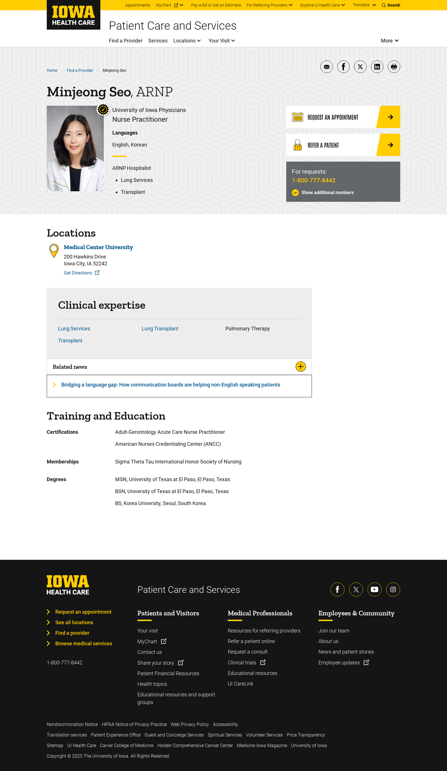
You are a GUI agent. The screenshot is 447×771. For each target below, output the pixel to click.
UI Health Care (81, 745)
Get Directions (78, 273)
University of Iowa (309, 745)
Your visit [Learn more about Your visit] (147, 631)
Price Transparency (306, 735)
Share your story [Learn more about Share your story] (156, 663)
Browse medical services (83, 643)
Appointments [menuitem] (137, 5)
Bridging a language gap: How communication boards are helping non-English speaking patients (170, 385)
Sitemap (55, 745)
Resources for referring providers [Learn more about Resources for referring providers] (264, 631)
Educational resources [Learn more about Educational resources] (252, 673)
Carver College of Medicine (126, 745)
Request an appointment (83, 612)
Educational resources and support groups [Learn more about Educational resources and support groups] (176, 698)
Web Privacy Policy (190, 724)
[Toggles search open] (391, 5)
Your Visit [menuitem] (219, 41)
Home (52, 70)
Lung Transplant (160, 328)
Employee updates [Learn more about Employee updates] (339, 663)
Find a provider (72, 633)
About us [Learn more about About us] (328, 641)
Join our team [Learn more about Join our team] (334, 631)
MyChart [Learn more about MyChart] (147, 641)
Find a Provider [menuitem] (126, 41)
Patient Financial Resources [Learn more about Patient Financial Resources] (168, 673)
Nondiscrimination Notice (72, 724)
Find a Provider (80, 70)
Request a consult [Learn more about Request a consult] (248, 652)
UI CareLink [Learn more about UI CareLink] (240, 684)
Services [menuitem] (158, 41)
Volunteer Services (264, 735)
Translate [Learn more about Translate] (361, 5)
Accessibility (225, 724)
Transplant (70, 340)
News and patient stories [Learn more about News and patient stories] (346, 652)
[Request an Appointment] (343, 117)
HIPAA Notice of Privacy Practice (134, 724)
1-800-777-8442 (314, 180)
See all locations (74, 622)
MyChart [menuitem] (163, 5)
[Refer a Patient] (343, 145)
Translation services (67, 735)
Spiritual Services (225, 735)
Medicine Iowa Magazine (262, 745)
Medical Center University (98, 247)
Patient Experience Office (116, 735)
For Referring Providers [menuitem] (267, 5)
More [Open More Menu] (387, 41)
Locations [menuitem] (184, 41)
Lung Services (74, 328)
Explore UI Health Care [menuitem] (320, 5)
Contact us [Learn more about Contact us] (149, 652)
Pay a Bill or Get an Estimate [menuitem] (216, 5)
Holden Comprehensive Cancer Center (195, 745)
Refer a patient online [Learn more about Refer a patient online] (251, 641)
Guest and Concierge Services (174, 735)
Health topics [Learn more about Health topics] (152, 684)
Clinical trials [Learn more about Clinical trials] (242, 663)
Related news (70, 366)
